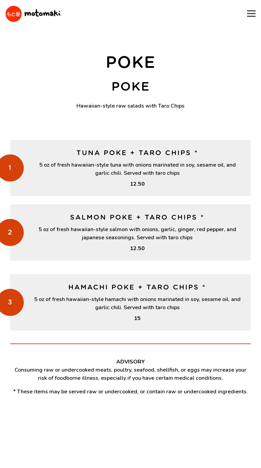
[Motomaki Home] (33, 13)
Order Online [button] (130, 442)
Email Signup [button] (130, 459)
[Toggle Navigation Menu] (251, 13)
